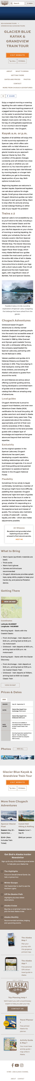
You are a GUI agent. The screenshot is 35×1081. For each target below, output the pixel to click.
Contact (17, 83)
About (9, 71)
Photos (27, 79)
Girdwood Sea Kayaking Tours (13, 26)
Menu (30, 3)
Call (13, 61)
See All (20, 749)
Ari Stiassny (19, 528)
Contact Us (17, 1009)
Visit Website (17, 55)
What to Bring (22, 71)
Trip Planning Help (17, 998)
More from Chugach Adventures (17, 88)
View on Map (10, 685)
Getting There (17, 75)
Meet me (19, 539)
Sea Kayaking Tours (9, 23)
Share (11, 96)
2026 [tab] (4, 699)
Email (21, 61)
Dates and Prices (12, 79)
